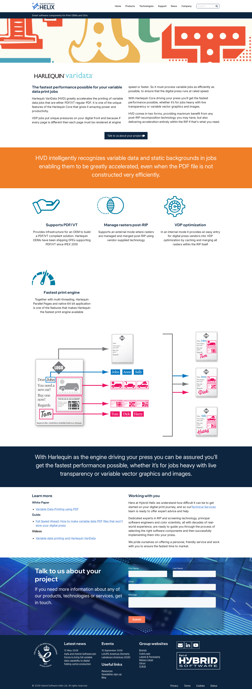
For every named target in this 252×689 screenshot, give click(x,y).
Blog (104, 677)
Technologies (146, 6)
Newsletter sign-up (112, 674)
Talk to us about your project (126, 135)
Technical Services (203, 507)
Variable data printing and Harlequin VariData (66, 538)
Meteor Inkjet (146, 660)
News (174, 6)
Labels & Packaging (149, 656)
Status (213, 685)
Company (186, 6)
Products (130, 6)
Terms (187, 685)
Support (162, 6)
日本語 (142, 666)
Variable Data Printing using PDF (57, 509)
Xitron (142, 663)
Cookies (200, 685)
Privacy (174, 685)
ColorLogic (144, 653)
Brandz (143, 650)
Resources (107, 671)
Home (118, 6)
